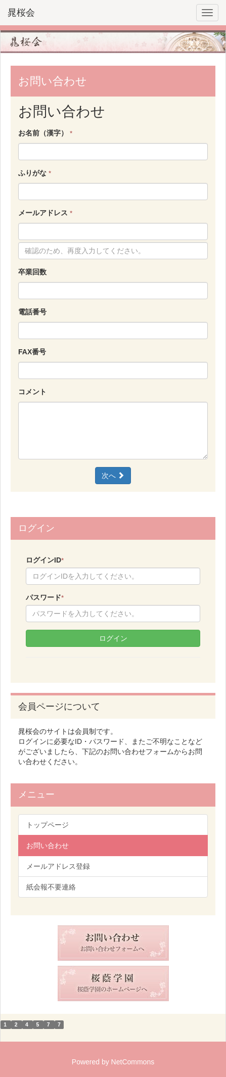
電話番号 (32, 312)
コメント (32, 392)
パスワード (45, 597)
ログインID (45, 560)
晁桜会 (21, 13)
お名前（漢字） (45, 133)
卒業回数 (32, 272)
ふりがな (34, 173)
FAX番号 (32, 352)
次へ (113, 476)
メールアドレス (45, 213)
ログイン (113, 638)
